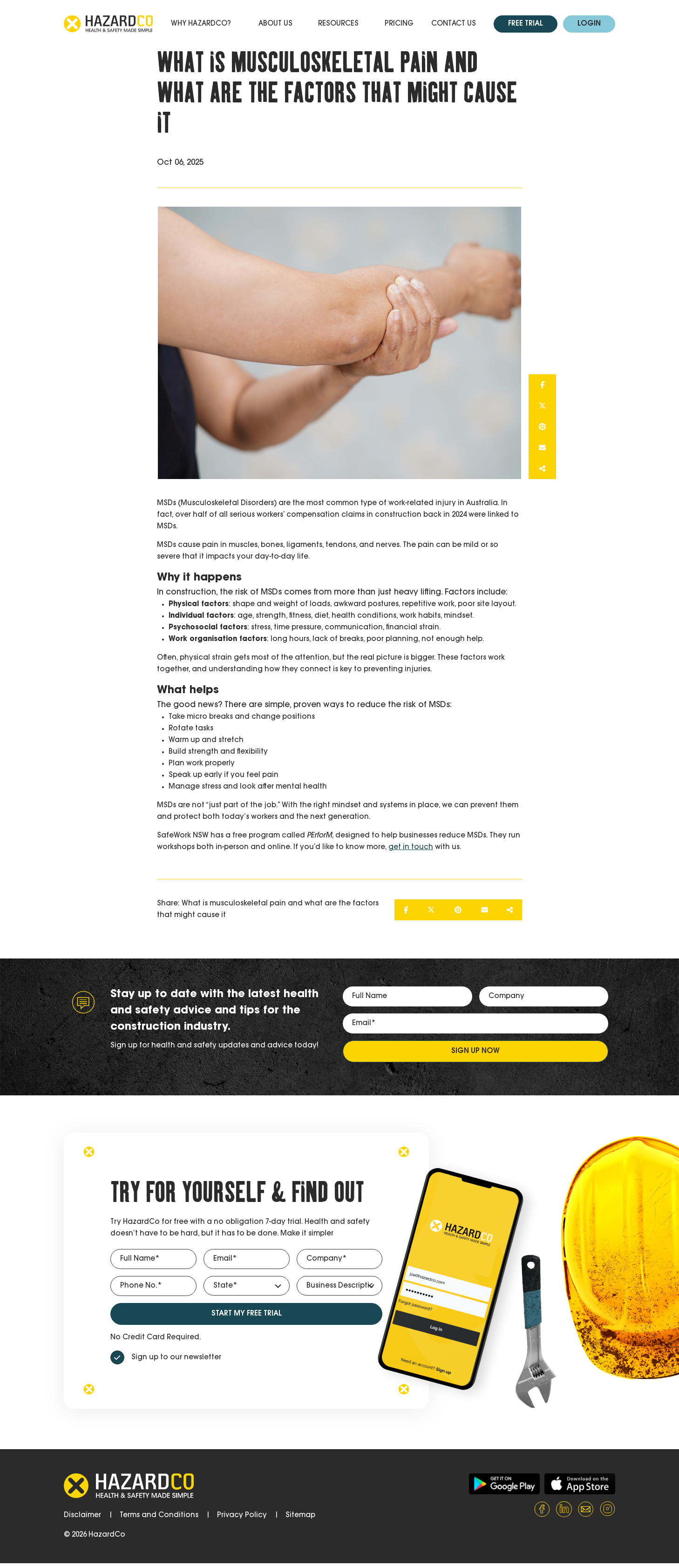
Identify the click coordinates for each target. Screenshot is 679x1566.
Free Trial (525, 23)
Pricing (399, 23)
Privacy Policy (242, 1515)
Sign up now (475, 1051)
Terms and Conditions (159, 1515)
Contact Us (453, 23)
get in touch (410, 847)
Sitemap (300, 1515)
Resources (338, 23)
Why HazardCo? (201, 23)
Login (589, 23)
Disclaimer (82, 1515)
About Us (275, 23)
